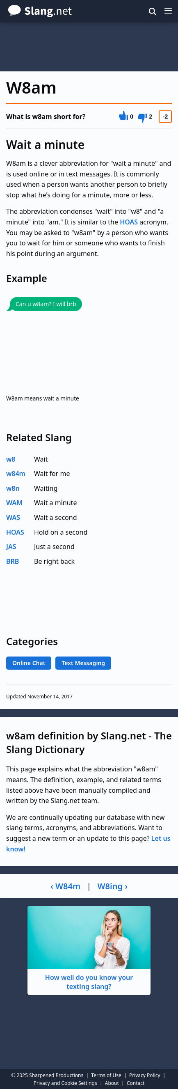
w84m (15, 473)
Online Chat (28, 663)
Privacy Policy (144, 1075)
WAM (14, 502)
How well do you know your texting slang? (89, 948)
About (112, 1083)
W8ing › (113, 886)
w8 (10, 459)
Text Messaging (83, 663)
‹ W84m (65, 886)
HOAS (129, 221)
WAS (13, 517)
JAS (11, 546)
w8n (13, 488)
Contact (135, 1083)
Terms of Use (106, 1075)
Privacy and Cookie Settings (65, 1083)
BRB (12, 561)
